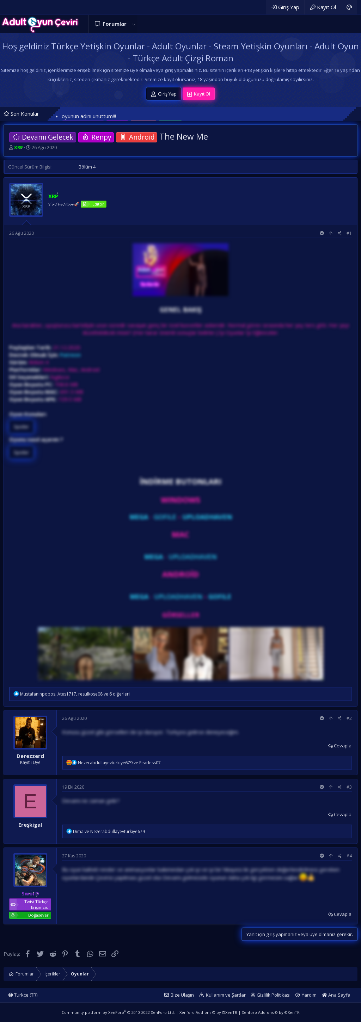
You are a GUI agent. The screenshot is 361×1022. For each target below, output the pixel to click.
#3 (349, 787)
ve (119, 763)
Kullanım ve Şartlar (226, 995)
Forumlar (115, 23)
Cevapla (342, 745)
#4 (349, 856)
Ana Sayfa (336, 995)
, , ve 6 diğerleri (75, 694)
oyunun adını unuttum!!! (89, 116)
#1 (349, 233)
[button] (133, 24)
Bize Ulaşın (182, 995)
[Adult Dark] (349, 7)
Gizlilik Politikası (273, 995)
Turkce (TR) (22, 995)
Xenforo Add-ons (208, 1012)
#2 (349, 718)
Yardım (309, 995)
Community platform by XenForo (118, 1012)
